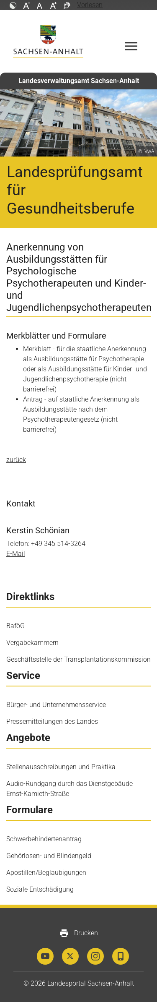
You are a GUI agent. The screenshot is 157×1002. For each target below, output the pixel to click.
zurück (16, 460)
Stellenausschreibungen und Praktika (61, 767)
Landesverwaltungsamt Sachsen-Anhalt (78, 81)
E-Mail (15, 554)
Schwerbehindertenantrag (44, 839)
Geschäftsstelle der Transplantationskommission (78, 659)
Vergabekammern (32, 643)
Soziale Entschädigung (40, 889)
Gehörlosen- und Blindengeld (48, 856)
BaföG (15, 626)
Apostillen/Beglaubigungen (46, 873)
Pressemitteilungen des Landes (52, 721)
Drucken (78, 933)
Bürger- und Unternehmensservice (56, 705)
